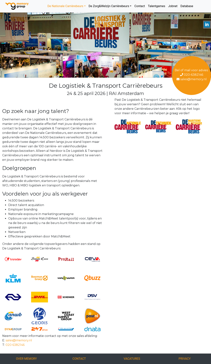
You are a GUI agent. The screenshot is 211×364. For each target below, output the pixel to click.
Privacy (185, 358)
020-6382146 (191, 74)
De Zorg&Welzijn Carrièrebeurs (109, 6)
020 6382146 (15, 345)
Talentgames (156, 6)
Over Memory (26, 358)
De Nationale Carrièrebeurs (65, 6)
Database (186, 6)
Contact (139, 6)
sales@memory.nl (192, 79)
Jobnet (173, 6)
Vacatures (132, 358)
